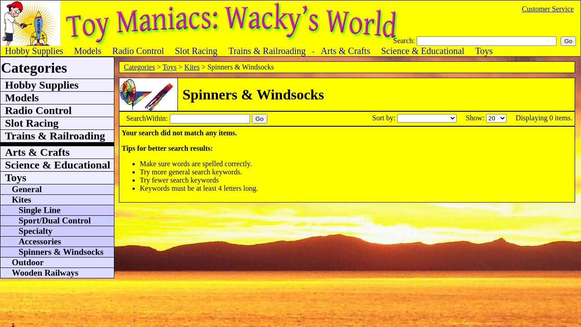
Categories (139, 67)
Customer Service (548, 9)
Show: (476, 118)
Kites (192, 67)
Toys (169, 67)
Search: (405, 41)
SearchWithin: (148, 118)
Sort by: (384, 118)
